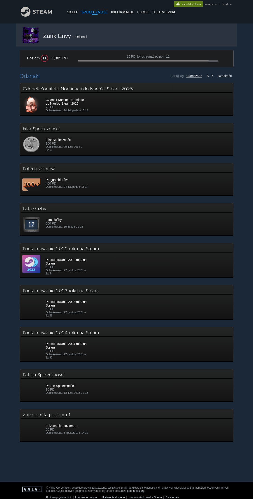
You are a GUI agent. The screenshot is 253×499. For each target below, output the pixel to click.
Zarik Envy (58, 36)
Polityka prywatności (58, 497)
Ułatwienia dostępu (113, 497)
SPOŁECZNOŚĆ (94, 12)
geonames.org (135, 490)
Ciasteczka (172, 497)
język (226, 4)
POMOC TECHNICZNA (156, 12)
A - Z (210, 76)
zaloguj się (211, 4)
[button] (127, 99)
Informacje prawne (86, 497)
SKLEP (72, 12)
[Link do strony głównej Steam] (40, 15)
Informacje (122, 12)
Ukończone (194, 76)
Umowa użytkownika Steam (145, 497)
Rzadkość (225, 76)
